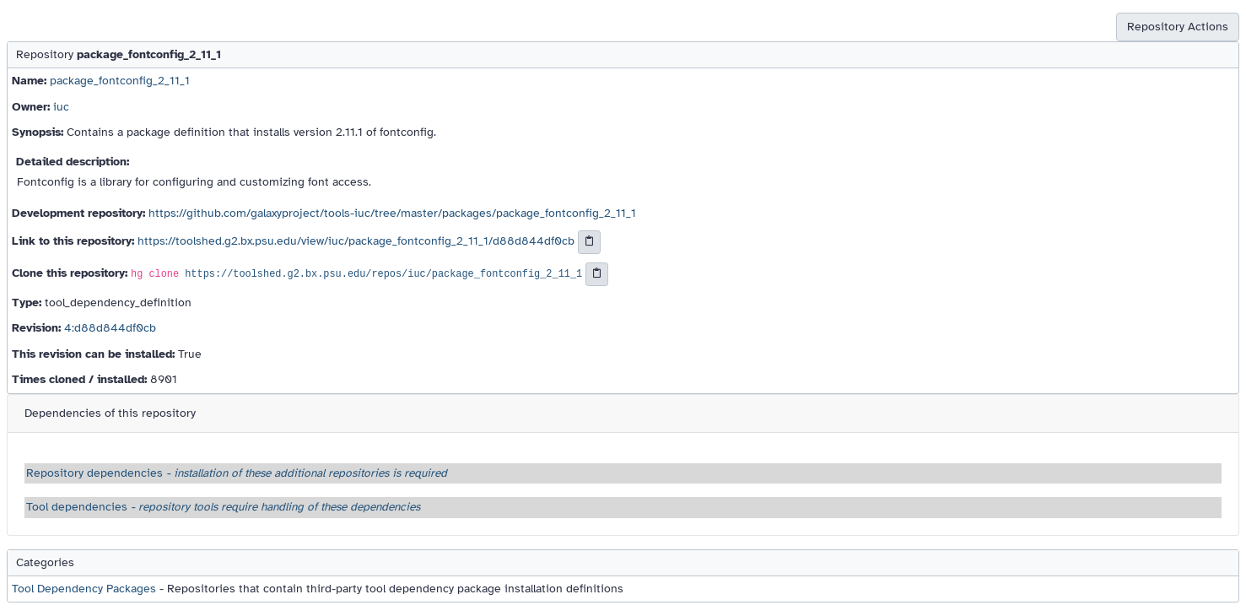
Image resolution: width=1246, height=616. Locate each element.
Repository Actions (1177, 26)
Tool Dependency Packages (84, 588)
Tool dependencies (223, 507)
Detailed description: (72, 161)
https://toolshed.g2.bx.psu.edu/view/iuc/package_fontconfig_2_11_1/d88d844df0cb (356, 242)
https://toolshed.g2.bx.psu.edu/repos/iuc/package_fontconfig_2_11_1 (383, 274)
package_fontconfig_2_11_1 (120, 80)
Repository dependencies (236, 473)
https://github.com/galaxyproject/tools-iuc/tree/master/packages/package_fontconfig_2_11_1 (392, 213)
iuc (61, 107)
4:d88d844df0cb (110, 328)
